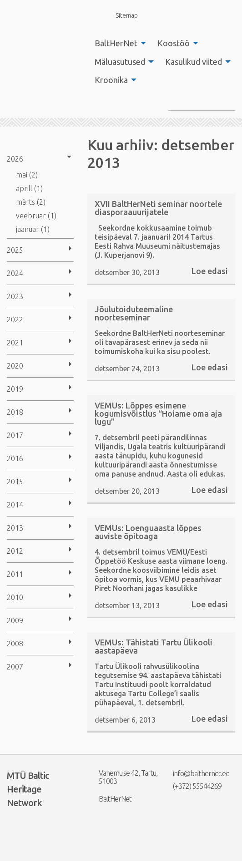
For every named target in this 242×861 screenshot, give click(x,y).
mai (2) (27, 175)
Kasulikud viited (193, 61)
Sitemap (121, 15)
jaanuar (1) (33, 229)
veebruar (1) (36, 216)
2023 (15, 296)
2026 (15, 159)
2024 (15, 273)
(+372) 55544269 (191, 786)
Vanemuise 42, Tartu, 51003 (122, 777)
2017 (15, 435)
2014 (15, 505)
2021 (15, 343)
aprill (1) (29, 188)
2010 (15, 597)
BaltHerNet (116, 43)
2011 (15, 574)
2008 (15, 644)
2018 (15, 412)
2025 (15, 250)
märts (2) (30, 202)
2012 (15, 551)
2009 (15, 620)
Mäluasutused (120, 61)
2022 (15, 319)
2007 (15, 667)
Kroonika (111, 79)
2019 (15, 389)
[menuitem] (117, 43)
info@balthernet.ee (195, 773)
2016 (15, 458)
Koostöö (173, 43)
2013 (15, 528)
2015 (15, 481)
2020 (15, 366)
